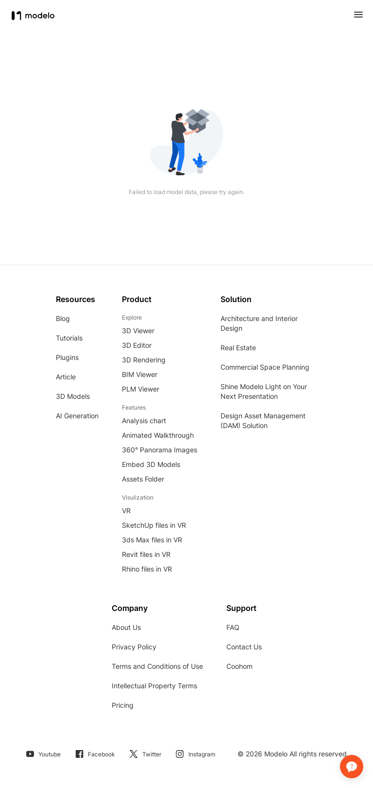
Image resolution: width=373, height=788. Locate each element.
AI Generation (77, 416)
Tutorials (69, 338)
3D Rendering (144, 360)
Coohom (239, 666)
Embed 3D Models (151, 464)
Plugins (67, 357)
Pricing (123, 705)
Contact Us (244, 647)
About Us (126, 627)
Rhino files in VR (147, 569)
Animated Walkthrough (158, 435)
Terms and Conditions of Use (157, 666)
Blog (63, 318)
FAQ (232, 627)
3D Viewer (138, 330)
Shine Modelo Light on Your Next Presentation (263, 391)
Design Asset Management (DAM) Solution (262, 421)
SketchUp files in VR (154, 525)
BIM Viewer (139, 374)
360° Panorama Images (159, 450)
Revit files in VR (146, 554)
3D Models (73, 396)
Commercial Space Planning (264, 367)
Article (66, 377)
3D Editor (137, 345)
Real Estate (238, 347)
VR (126, 510)
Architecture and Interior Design (259, 323)
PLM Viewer (140, 389)
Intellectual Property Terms (154, 685)
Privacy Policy (134, 647)
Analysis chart (144, 420)
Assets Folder (143, 479)
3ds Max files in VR (152, 540)
